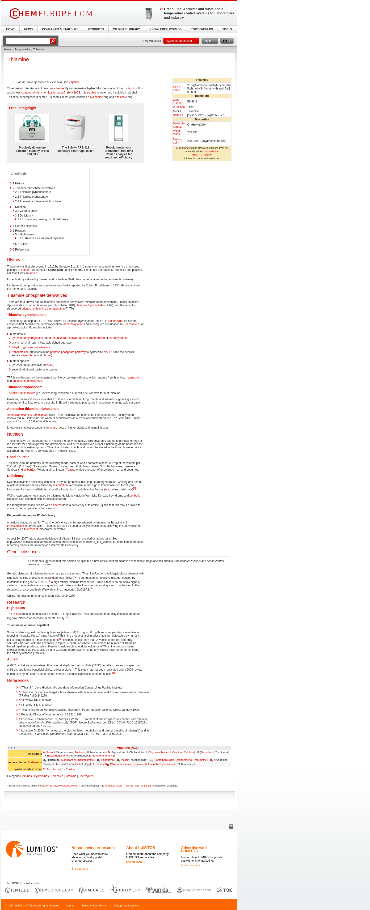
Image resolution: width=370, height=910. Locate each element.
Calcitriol (177, 752)
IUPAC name (177, 88)
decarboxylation (73, 324)
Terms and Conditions (94, 905)
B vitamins (130, 88)
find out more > (80, 868)
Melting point (177, 141)
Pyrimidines (41, 776)
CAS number (178, 101)
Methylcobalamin (166, 764)
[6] (60, 639)
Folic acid (95, 764)
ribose (46, 355)
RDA (16, 614)
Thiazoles (57, 776)
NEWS (28, 29)
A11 (135, 747)
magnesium (133, 377)
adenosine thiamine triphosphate (41, 308)
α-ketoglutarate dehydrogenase (68, 338)
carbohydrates (118, 338)
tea (107, 489)
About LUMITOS (140, 848)
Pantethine (200, 759)
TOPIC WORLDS (202, 29)
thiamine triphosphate (90, 305)
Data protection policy (126, 905)
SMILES (178, 115)
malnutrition (60, 485)
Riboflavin (108, 759)
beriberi (25, 270)
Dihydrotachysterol (159, 752)
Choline (70, 769)
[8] (113, 673)
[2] (75, 576)
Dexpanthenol (184, 759)
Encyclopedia (22, 49)
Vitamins (123, 747)
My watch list (153, 41)
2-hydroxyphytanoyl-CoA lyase (31, 347)
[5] (67, 617)
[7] (72, 668)
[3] (49, 581)
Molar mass (176, 132)
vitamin (59, 88)
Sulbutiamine (69, 759)
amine (33, 273)
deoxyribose (28, 355)
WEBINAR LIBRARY (126, 29)
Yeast (69, 469)
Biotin (78, 764)
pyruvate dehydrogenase (27, 338)
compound (28, 92)
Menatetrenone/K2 (103, 755)
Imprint (70, 905)
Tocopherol (207, 752)
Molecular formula (179, 125)
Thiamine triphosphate (21, 393)
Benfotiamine (86, 759)
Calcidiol (189, 752)
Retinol (50, 752)
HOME (10, 29)
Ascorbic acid (54, 769)
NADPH (109, 352)
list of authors (144, 785)
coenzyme (116, 321)
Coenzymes (86, 776)
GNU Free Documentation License (60, 785)
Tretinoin (80, 752)
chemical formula (52, 92)
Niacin (125, 759)
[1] (134, 488)
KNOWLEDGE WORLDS (166, 29)
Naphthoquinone (58, 755)
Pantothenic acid (164, 759)
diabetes (56, 505)
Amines (27, 776)
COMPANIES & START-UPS (60, 29)
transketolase (20, 352)
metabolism (97, 338)
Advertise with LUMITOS (194, 849)
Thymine (74, 82)
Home (7, 49)
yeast (49, 364)
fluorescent (31, 529)
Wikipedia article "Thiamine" (119, 785)
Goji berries (28, 469)
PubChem (179, 107)
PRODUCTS (96, 29)
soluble (91, 92)
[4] (91, 588)
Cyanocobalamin (121, 764)
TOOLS (227, 29)
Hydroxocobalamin (143, 764)
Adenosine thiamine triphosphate (27, 415)
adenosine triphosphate (27, 381)
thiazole (122, 97)
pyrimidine (96, 97)
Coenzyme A (131, 324)
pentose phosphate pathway (68, 352)
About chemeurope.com (93, 848)
